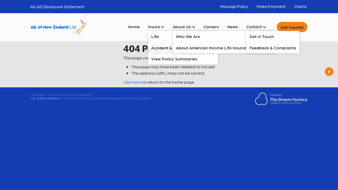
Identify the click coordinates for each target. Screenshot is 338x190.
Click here (132, 82)
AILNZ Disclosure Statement (57, 6)
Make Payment (271, 6)
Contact (256, 26)
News (232, 26)
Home (134, 26)
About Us (184, 26)
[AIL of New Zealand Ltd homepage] (58, 27)
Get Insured (292, 27)
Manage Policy (234, 6)
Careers (211, 26)
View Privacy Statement (74, 94)
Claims (300, 6)
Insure (156, 26)
